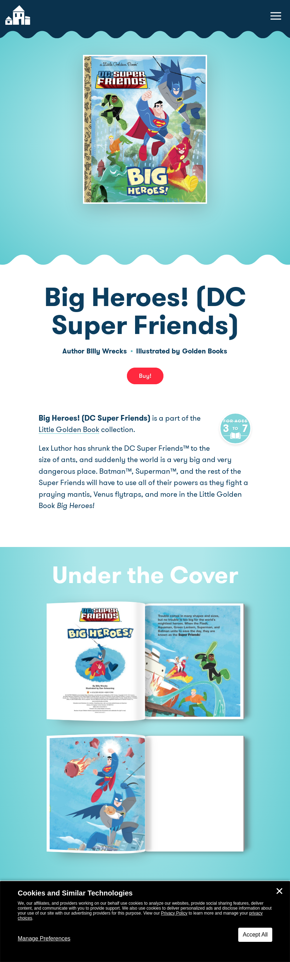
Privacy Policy (174, 913)
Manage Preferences (44, 938)
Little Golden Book (69, 429)
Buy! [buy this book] (145, 375)
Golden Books (204, 351)
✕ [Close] (279, 891)
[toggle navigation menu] (276, 16)
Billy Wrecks (107, 351)
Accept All (255, 935)
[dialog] (145, 921)
